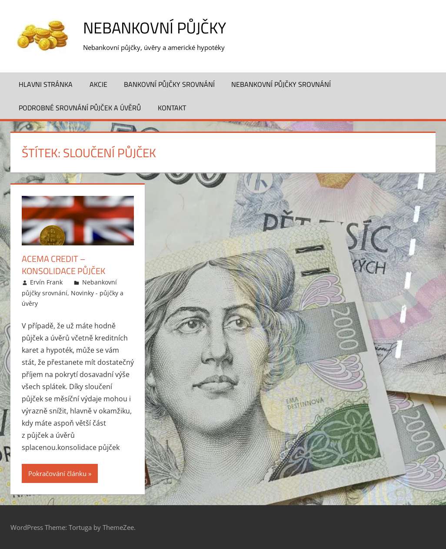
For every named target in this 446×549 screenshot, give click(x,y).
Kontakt (172, 107)
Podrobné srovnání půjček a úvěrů (80, 107)
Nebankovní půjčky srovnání (281, 84)
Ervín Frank (46, 282)
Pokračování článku (57, 473)
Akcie (98, 84)
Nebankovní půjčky (154, 28)
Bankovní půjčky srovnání (169, 84)
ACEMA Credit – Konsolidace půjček (63, 265)
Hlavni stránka (46, 84)
